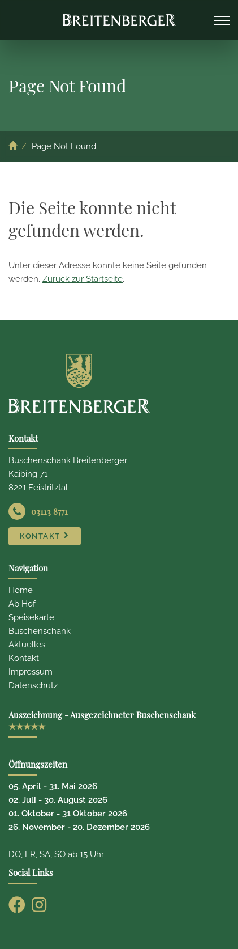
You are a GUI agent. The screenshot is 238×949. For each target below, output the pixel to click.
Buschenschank (39, 631)
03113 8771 (49, 511)
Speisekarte (31, 617)
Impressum (30, 672)
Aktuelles (26, 644)
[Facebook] (16, 904)
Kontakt (23, 658)
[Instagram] (39, 904)
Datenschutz (33, 685)
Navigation (222, 18)
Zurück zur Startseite (82, 279)
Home (20, 590)
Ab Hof (22, 604)
